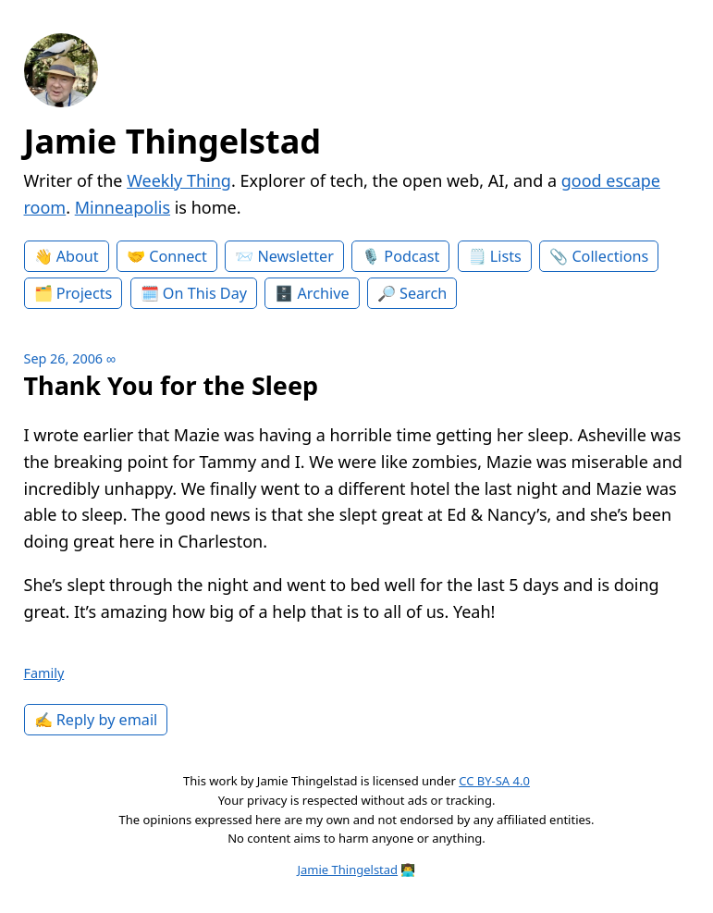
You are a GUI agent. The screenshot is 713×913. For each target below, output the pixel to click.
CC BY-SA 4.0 (494, 780)
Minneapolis (122, 207)
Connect (178, 256)
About (77, 256)
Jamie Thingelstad (173, 141)
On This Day (205, 293)
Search (423, 293)
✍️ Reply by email (96, 719)
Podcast (411, 256)
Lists (506, 256)
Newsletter (295, 256)
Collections (610, 256)
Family (44, 673)
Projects (84, 293)
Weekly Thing (179, 180)
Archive (324, 293)
